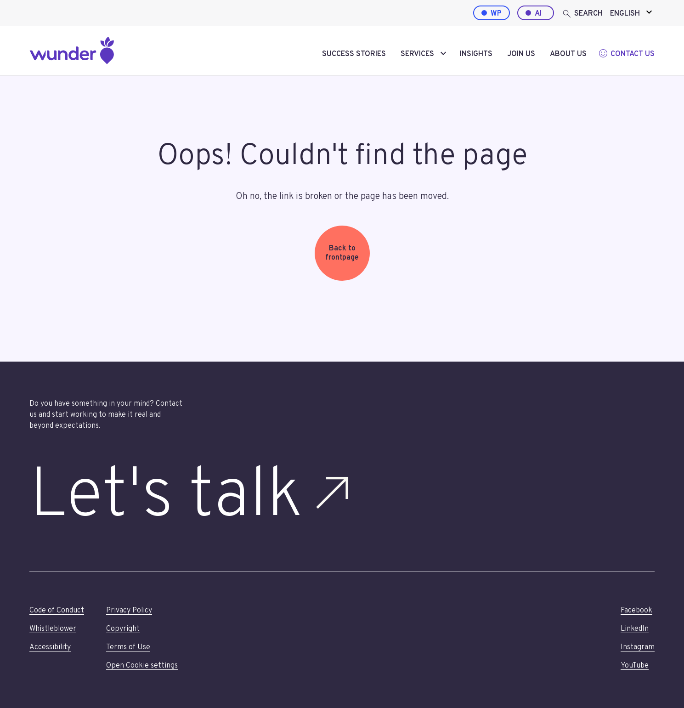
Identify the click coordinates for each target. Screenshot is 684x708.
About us (568, 54)
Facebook (636, 610)
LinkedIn (635, 629)
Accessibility (50, 647)
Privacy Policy (129, 610)
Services (417, 54)
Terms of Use (128, 647)
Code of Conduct (56, 610)
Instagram (638, 647)
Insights (476, 54)
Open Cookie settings (142, 665)
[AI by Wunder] (535, 13)
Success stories (354, 54)
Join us (521, 54)
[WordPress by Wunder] (491, 13)
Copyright (123, 629)
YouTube (635, 665)
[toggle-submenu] (443, 54)
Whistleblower (52, 629)
